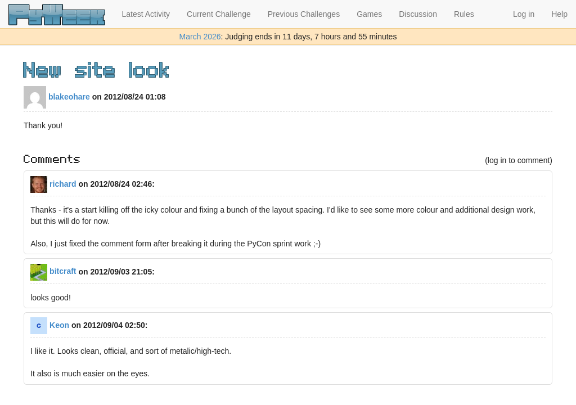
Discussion (418, 14)
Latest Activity (146, 14)
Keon (49, 325)
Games (369, 14)
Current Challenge (219, 14)
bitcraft (53, 271)
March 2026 (200, 36)
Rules (464, 14)
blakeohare (57, 96)
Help (559, 14)
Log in (523, 14)
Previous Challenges (304, 14)
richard (53, 183)
